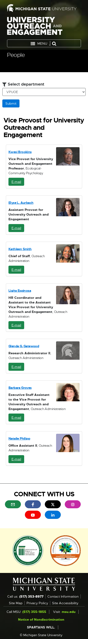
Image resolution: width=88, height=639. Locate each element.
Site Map (16, 603)
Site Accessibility (65, 603)
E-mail (17, 183)
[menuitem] (13, 504)
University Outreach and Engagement (34, 27)
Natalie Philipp (19, 438)
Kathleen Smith (20, 249)
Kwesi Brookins (20, 152)
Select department (23, 84)
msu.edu (69, 612)
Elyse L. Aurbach (20, 203)
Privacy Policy (37, 603)
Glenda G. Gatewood (23, 346)
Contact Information (63, 596)
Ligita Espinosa (19, 290)
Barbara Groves (20, 388)
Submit (10, 103)
